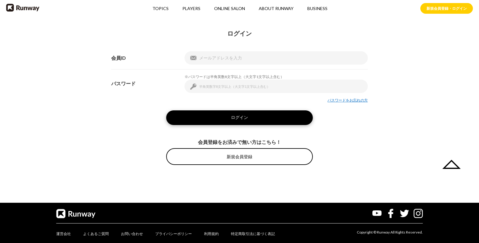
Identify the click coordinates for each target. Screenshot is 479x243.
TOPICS (160, 8)
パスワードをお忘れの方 (347, 100)
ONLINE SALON (229, 8)
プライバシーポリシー (173, 233)
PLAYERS (191, 8)
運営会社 (63, 233)
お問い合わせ (132, 233)
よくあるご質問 (96, 233)
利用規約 (211, 233)
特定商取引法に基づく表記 (253, 233)
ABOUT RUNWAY (276, 8)
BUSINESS (317, 8)
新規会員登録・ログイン (446, 8)
